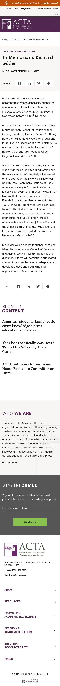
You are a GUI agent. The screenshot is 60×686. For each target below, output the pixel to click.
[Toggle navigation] (56, 24)
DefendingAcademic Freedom (18, 630)
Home (4, 39)
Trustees (6, 9)
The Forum (15, 39)
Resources (12, 601)
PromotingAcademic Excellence (20, 614)
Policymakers (26, 9)
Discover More (9, 462)
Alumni (15, 9)
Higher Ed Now (43, 3)
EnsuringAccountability (16, 645)
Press (55, 9)
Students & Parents (42, 9)
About (9, 589)
